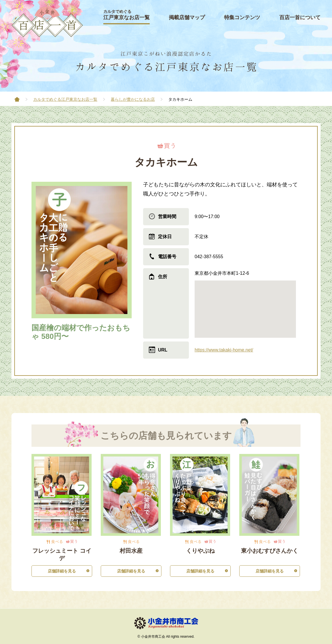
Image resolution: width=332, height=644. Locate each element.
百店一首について (300, 17)
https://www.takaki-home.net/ (224, 349)
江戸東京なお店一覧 (126, 14)
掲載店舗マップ (187, 17)
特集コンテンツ (242, 17)
